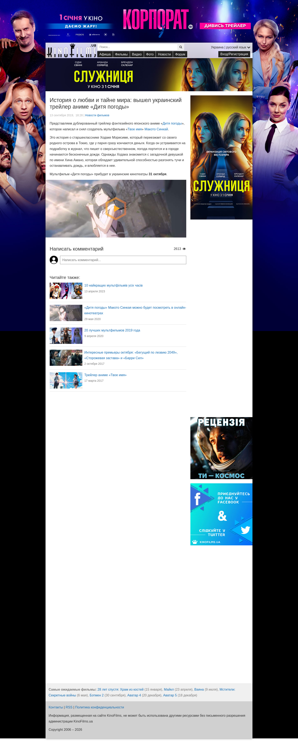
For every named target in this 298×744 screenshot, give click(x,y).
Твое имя (135, 129)
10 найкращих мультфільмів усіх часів (113, 285)
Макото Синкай (156, 129)
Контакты (56, 707)
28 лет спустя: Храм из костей (120, 689)
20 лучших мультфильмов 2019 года (112, 330)
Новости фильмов (97, 115)
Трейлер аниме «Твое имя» (105, 375)
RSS (69, 707)
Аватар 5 (170, 695)
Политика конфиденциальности (99, 707)
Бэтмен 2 (97, 695)
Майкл (169, 689)
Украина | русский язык (230, 47)
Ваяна (199, 689)
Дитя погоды (172, 123)
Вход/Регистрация (234, 54)
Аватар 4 (134, 695)
